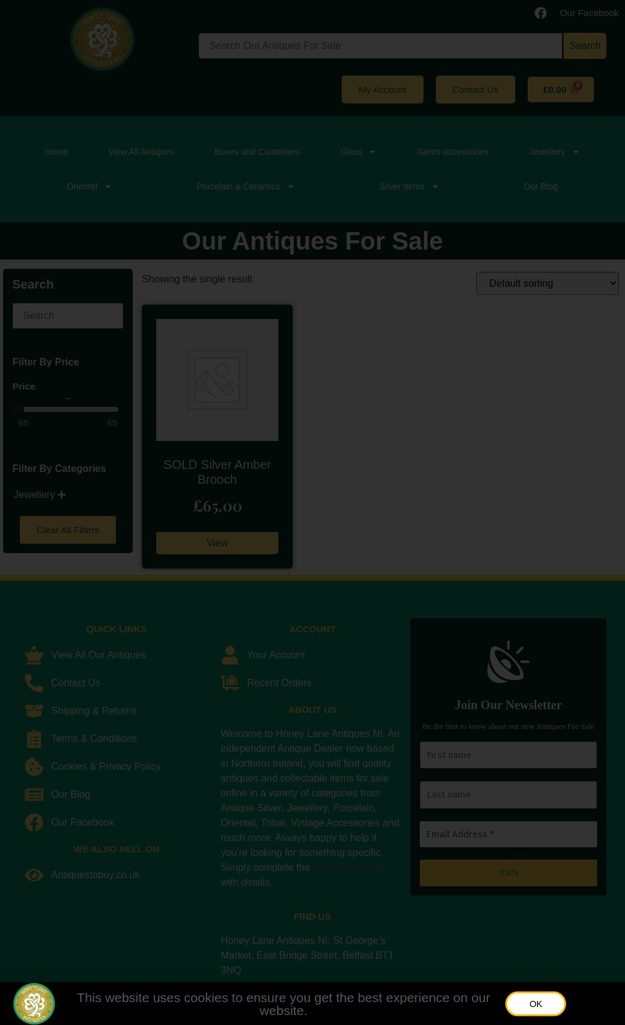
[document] (312, 512)
